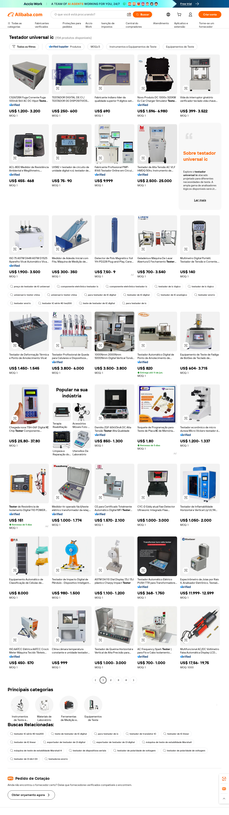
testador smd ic (204, 294)
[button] (129, 14)
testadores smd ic (56, 759)
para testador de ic (134, 303)
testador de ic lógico (168, 286)
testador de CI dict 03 (23, 759)
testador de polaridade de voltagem (134, 750)
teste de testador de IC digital (97, 303)
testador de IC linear (176, 733)
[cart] (180, 15)
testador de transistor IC (141, 733)
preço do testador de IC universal (30, 286)
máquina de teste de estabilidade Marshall (167, 742)
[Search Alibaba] (89, 14)
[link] (224, 779)
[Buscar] (142, 14)
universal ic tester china (25, 294)
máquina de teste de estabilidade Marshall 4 (36, 750)
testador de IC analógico (172, 294)
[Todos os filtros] (24, 46)
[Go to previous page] (95, 680)
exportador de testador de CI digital (64, 742)
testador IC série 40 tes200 (55, 303)
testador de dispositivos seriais (87, 750)
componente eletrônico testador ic (77, 286)
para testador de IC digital (100, 294)
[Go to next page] (133, 680)
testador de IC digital (136, 294)
